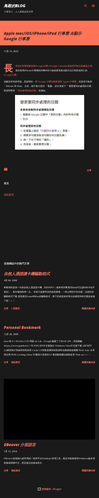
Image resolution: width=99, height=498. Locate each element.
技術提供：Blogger (49, 488)
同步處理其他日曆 (27, 90)
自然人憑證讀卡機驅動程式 (27, 273)
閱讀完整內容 (88, 308)
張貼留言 (9, 194)
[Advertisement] (49, 229)
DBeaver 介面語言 (20, 444)
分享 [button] (89, 170)
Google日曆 (41, 66)
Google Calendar (59, 66)
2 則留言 (15, 308)
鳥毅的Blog (14, 5)
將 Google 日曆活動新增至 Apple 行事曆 (55, 81)
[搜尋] (86, 6)
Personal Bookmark (22, 327)
